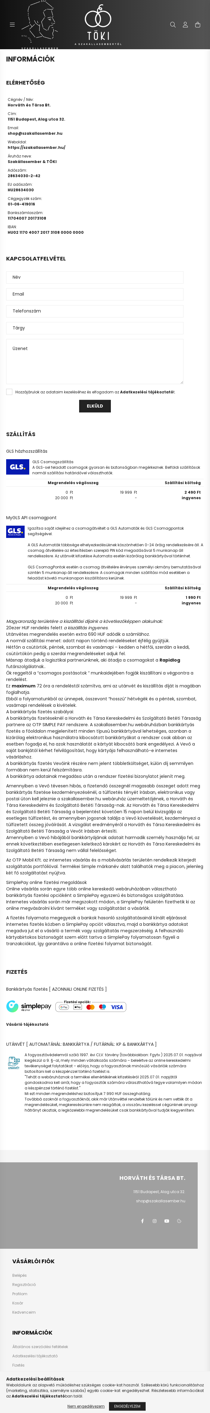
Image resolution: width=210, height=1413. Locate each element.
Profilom (19, 1294)
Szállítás (20, 1374)
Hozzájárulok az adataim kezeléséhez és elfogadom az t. (95, 392)
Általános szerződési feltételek (40, 1347)
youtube (167, 1221)
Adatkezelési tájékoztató (35, 1356)
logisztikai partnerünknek (72, 660)
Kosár (17, 1303)
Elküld (95, 406)
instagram (154, 1221)
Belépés (19, 1275)
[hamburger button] (12, 24)
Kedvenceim (24, 1312)
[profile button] (185, 24)
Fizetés (18, 1365)
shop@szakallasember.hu (35, 133)
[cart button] (198, 24)
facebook (142, 1221)
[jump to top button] (197, 1375)
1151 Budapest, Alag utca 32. (159, 1191)
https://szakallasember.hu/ (36, 147)
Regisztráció (24, 1285)
